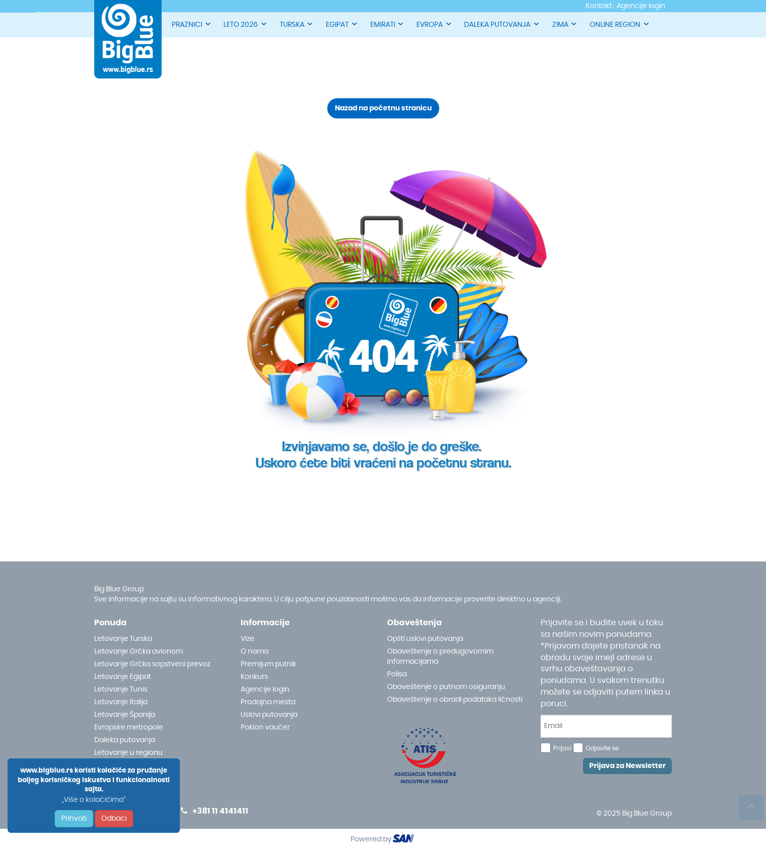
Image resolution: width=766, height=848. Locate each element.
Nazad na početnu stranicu (383, 108)
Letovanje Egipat (122, 676)
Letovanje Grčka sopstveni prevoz (152, 664)
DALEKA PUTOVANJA (502, 24)
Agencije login (265, 689)
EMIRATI (387, 24)
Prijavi (562, 748)
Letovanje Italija (120, 702)
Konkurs (254, 676)
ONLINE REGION (620, 24)
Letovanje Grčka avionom (138, 651)
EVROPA (434, 24)
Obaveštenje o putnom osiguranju (446, 687)
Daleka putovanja (124, 740)
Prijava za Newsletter (627, 766)
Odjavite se (602, 748)
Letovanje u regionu (128, 752)
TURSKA (297, 24)
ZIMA (565, 24)
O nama (255, 651)
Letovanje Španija (124, 714)
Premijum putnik (268, 664)
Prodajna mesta (268, 702)
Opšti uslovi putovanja (425, 638)
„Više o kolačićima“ (94, 799)
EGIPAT (342, 24)
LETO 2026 (245, 24)
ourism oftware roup (404, 839)
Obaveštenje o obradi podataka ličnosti (454, 699)
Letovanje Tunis (120, 689)
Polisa (397, 674)
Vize (247, 638)
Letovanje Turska (123, 638)
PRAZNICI (192, 24)
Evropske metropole (128, 727)
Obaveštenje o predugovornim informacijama (440, 656)
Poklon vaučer (265, 727)
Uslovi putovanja (269, 714)
